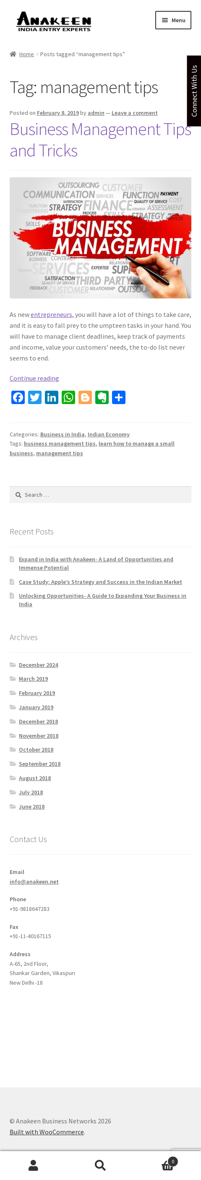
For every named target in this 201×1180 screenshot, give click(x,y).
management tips (59, 453)
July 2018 (31, 792)
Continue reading (34, 378)
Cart (156, 1159)
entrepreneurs (51, 314)
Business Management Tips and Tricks (100, 139)
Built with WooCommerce (47, 1132)
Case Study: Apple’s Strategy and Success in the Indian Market (100, 582)
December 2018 (38, 721)
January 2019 (36, 707)
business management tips (60, 443)
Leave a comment (135, 113)
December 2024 (38, 665)
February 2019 (37, 693)
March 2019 (33, 678)
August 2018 (35, 778)
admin (96, 113)
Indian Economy (109, 434)
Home (26, 54)
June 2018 (31, 806)
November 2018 (38, 735)
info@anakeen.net (34, 881)
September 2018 (39, 764)
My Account (33, 1165)
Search (100, 1165)
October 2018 (36, 749)
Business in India (62, 434)
